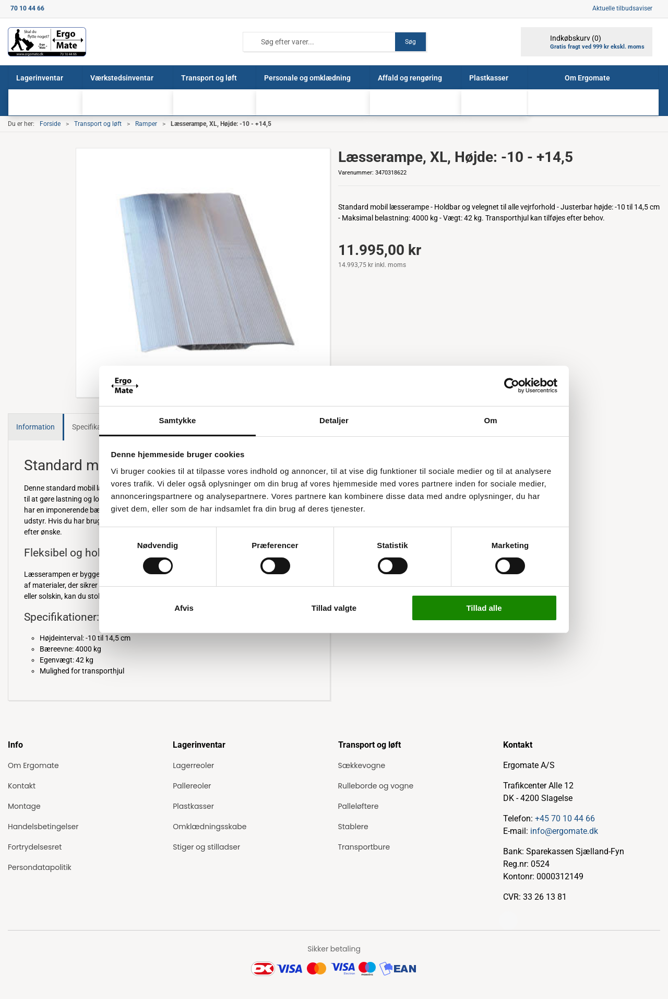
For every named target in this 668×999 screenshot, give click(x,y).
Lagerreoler (193, 765)
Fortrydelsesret (35, 847)
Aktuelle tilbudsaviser (622, 8)
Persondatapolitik (39, 867)
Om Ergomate (33, 765)
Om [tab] (490, 420)
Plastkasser (193, 806)
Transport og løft (98, 123)
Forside (50, 123)
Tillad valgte (334, 607)
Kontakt (21, 786)
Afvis (184, 607)
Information (35, 427)
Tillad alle (484, 607)
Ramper (146, 123)
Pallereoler (192, 786)
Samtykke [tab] (177, 420)
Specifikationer (96, 427)
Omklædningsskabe (209, 826)
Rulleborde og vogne (376, 786)
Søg (410, 41)
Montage (24, 806)
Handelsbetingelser (43, 826)
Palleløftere (358, 806)
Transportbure (364, 847)
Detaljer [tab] (334, 420)
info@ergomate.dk (564, 831)
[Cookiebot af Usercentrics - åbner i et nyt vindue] (511, 385)
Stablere (353, 826)
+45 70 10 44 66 (565, 818)
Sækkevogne (362, 765)
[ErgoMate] (47, 42)
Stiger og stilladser (206, 847)
